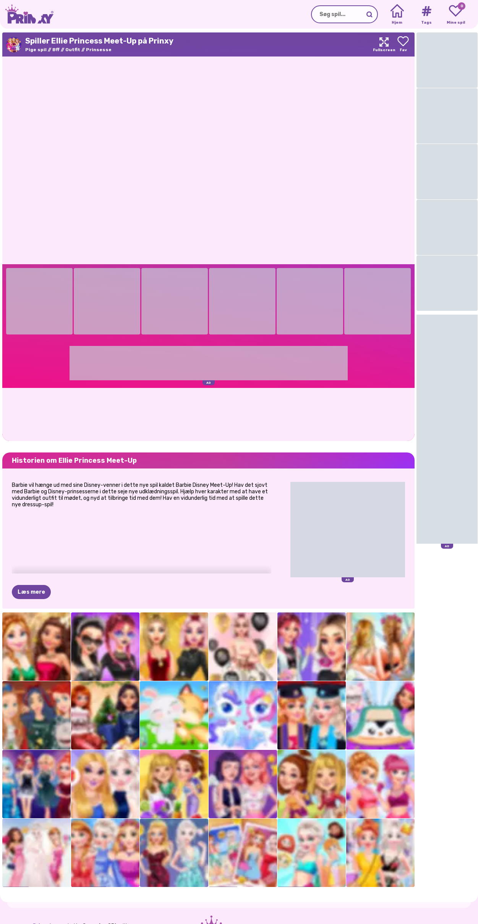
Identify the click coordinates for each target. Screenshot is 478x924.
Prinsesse (99, 49)
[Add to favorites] (403, 44)
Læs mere (31, 592)
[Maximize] (384, 44)
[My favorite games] (455, 14)
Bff (56, 49)
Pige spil (36, 49)
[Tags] (426, 14)
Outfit (72, 49)
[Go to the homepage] (26, 14)
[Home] (397, 14)
